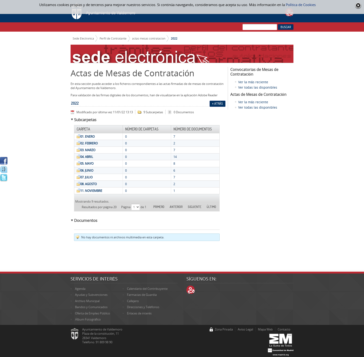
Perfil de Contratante (113, 38)
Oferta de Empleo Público (92, 313)
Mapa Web (265, 329)
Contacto (284, 329)
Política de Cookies (301, 4)
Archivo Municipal (87, 301)
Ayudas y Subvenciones (91, 295)
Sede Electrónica (83, 38)
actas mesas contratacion (148, 38)
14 (175, 157)
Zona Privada (224, 329)
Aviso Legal (245, 329)
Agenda (80, 289)
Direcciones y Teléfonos (143, 307)
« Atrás (217, 103)
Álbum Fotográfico (88, 319)
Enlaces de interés (139, 313)
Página (126, 207)
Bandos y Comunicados (91, 307)
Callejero (133, 301)
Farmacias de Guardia (142, 295)
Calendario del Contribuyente (147, 289)
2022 (174, 38)
